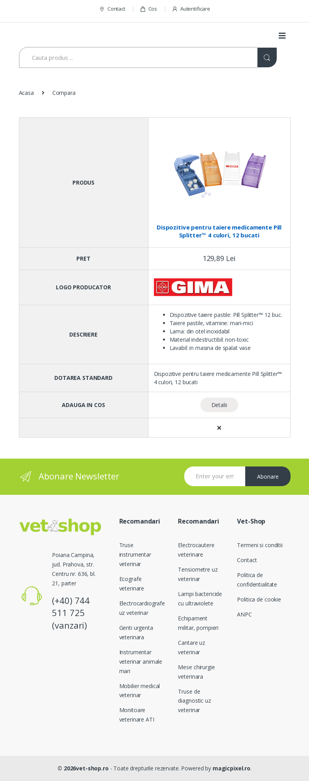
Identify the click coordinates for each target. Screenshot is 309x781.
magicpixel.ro (231, 768)
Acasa (26, 92)
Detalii (219, 405)
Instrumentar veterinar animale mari (141, 661)
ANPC (244, 614)
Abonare (268, 476)
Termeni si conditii (259, 545)
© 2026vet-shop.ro (83, 768)
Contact (112, 9)
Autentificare (191, 9)
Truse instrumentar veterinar (135, 554)
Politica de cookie (259, 599)
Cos (148, 9)
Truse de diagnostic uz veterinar (194, 701)
